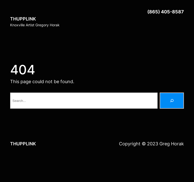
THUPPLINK (23, 18)
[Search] (172, 101)
